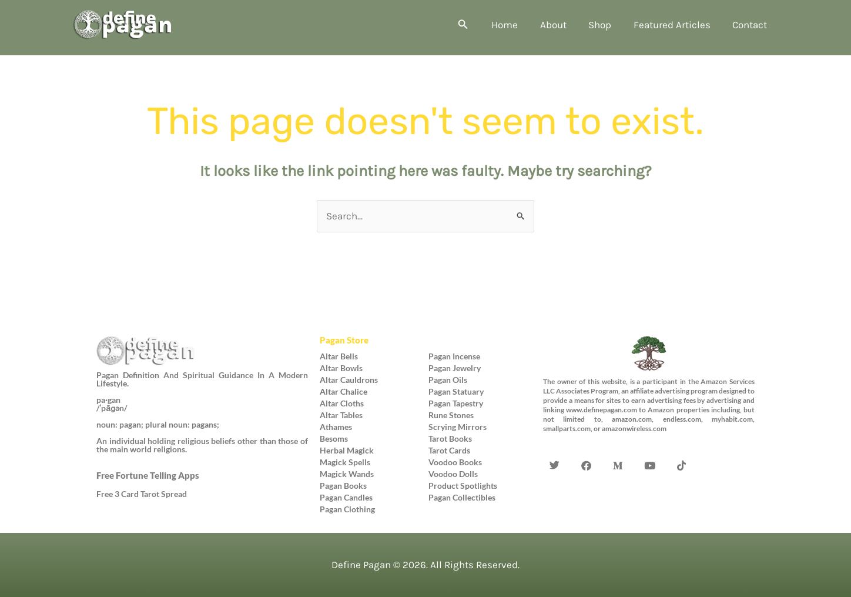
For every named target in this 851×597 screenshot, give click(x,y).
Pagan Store (344, 340)
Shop (605, 25)
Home (514, 25)
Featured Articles (674, 25)
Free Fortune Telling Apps (147, 475)
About (560, 25)
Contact (750, 25)
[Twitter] (555, 448)
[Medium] (618, 448)
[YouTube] (650, 448)
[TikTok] (681, 448)
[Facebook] (586, 448)
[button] (473, 24)
